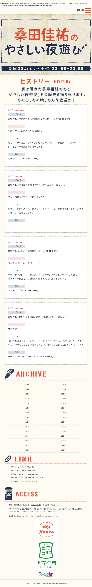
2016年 (27, 408)
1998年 (27, 450)
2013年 (63, 413)
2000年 (27, 445)
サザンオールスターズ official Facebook (24, 474)
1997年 (63, 450)
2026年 (27, 384)
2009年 (63, 422)
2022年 (27, 394)
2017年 (63, 403)
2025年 (63, 384)
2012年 (27, 417)
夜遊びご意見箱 (36, 505)
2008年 (27, 427)
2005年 (63, 431)
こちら (54, 516)
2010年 (27, 422)
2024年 (27, 389)
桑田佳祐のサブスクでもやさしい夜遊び (25, 481)
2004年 (27, 436)
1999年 (63, 445)
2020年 (27, 399)
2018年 (27, 403)
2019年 (63, 399)
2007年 (63, 427)
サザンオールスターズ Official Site (22, 467)
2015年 (63, 408)
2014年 (27, 413)
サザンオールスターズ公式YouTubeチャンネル (27, 478)
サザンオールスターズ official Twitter (23, 470)
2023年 (63, 389)
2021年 (63, 394)
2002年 (27, 441)
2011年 (63, 417)
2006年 (27, 431)
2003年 (63, 436)
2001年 (63, 441)
